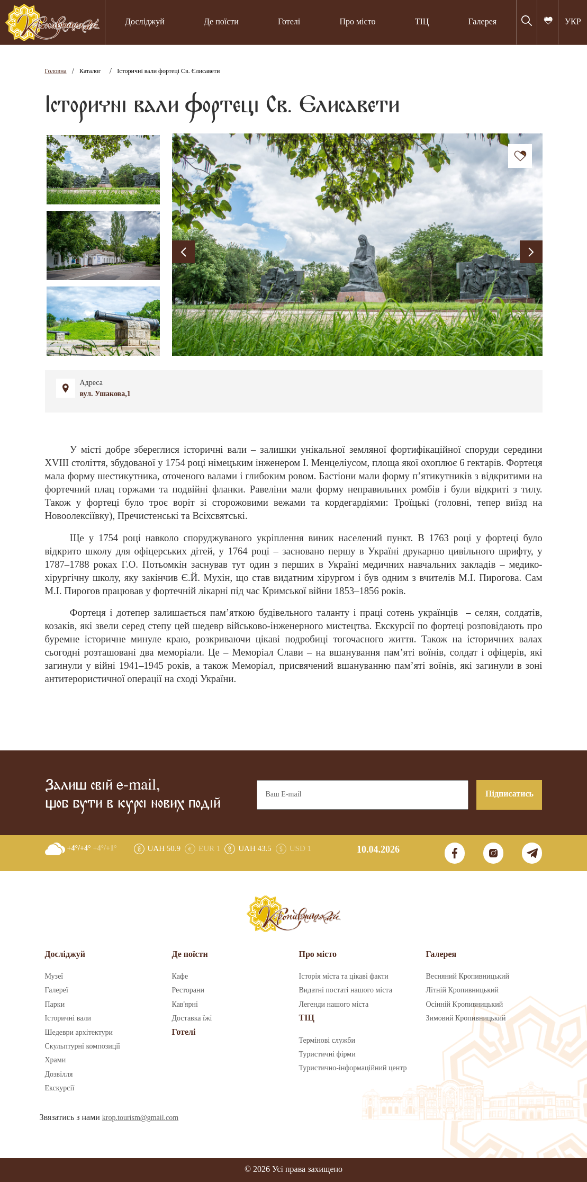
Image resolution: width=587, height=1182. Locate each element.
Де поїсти (221, 21)
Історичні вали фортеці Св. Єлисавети (168, 71)
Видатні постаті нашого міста (345, 990)
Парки (55, 1004)
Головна (56, 71)
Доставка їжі (192, 1018)
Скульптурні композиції (82, 1046)
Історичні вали (68, 1018)
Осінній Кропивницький (464, 1004)
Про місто (357, 21)
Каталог (90, 71)
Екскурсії (60, 1088)
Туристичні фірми (327, 1054)
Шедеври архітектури (79, 1032)
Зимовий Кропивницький (466, 1018)
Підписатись (509, 794)
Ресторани (188, 990)
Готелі (289, 21)
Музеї (54, 976)
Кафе (180, 976)
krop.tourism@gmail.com (140, 1118)
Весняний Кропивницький (468, 976)
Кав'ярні (185, 1004)
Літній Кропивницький (462, 990)
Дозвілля (59, 1074)
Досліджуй (145, 21)
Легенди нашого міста (334, 1004)
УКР (573, 21)
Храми (55, 1060)
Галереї (56, 990)
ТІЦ (422, 21)
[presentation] (183, 251)
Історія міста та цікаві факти (344, 976)
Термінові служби (327, 1040)
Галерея (482, 21)
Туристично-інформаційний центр (353, 1068)
